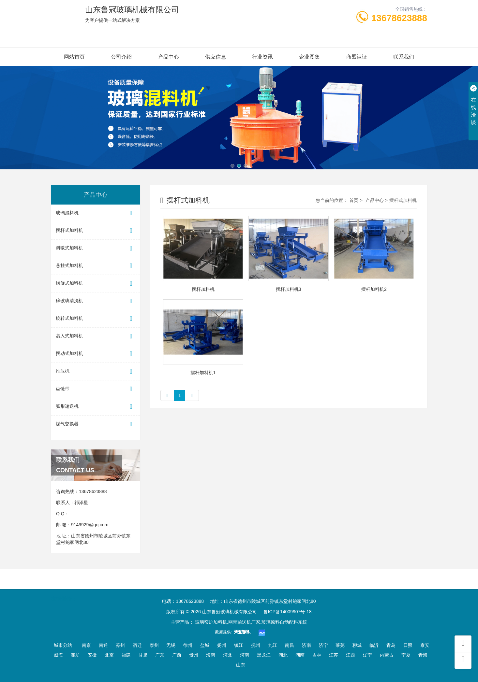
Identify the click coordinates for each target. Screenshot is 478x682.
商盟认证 (356, 57)
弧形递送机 (95, 406)
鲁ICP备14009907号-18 (287, 611)
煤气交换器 (95, 424)
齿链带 (95, 389)
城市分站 (63, 645)
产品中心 (168, 57)
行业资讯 (262, 57)
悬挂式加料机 (95, 266)
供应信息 (215, 57)
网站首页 (74, 57)
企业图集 (309, 57)
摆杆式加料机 (95, 230)
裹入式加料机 (95, 336)
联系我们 (403, 57)
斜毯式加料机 (95, 248)
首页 (353, 200)
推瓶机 (95, 371)
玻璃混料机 (95, 213)
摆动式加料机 (95, 354)
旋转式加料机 (95, 318)
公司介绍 (121, 57)
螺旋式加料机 (95, 283)
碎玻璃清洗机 (95, 301)
